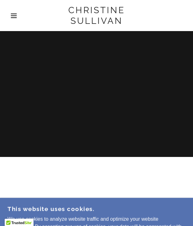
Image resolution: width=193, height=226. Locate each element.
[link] (96, 15)
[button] (13, 15)
